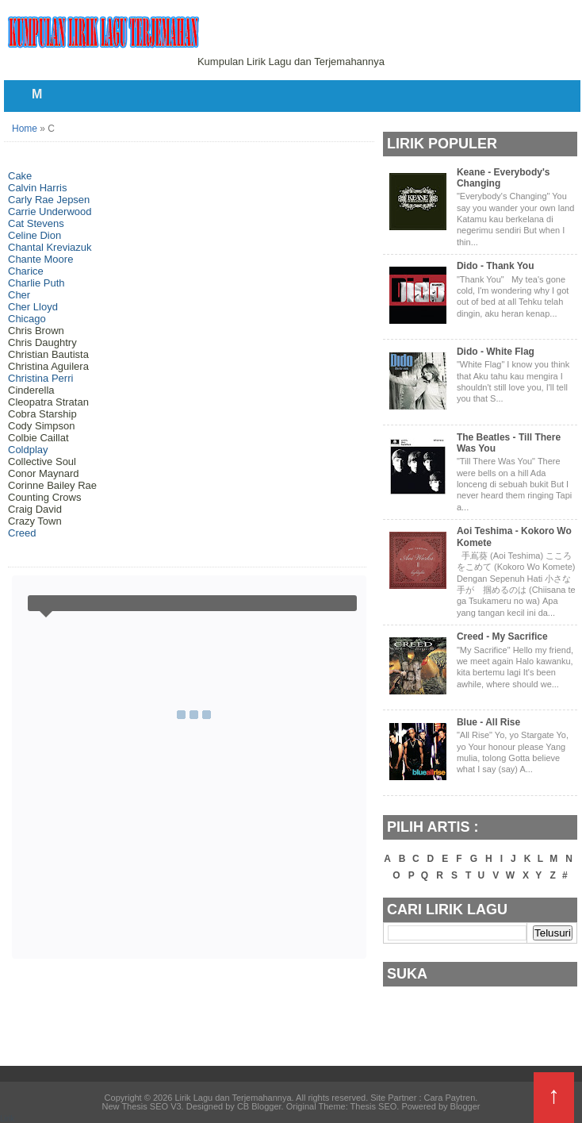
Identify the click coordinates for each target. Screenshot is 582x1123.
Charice (26, 271)
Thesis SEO (373, 1106)
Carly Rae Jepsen (49, 200)
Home (24, 128)
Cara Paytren (450, 1097)
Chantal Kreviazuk (50, 247)
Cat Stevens (36, 223)
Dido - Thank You (495, 265)
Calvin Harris (37, 188)
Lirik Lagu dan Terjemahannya (232, 1097)
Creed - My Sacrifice (502, 636)
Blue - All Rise (488, 722)
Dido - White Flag (495, 351)
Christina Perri (40, 378)
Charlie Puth (36, 283)
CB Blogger (259, 1106)
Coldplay (28, 450)
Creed (22, 533)
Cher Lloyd (33, 307)
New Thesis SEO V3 (142, 1106)
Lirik (7, 1118)
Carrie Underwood (50, 211)
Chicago (27, 319)
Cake (20, 176)
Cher (19, 295)
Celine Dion (34, 235)
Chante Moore (40, 259)
